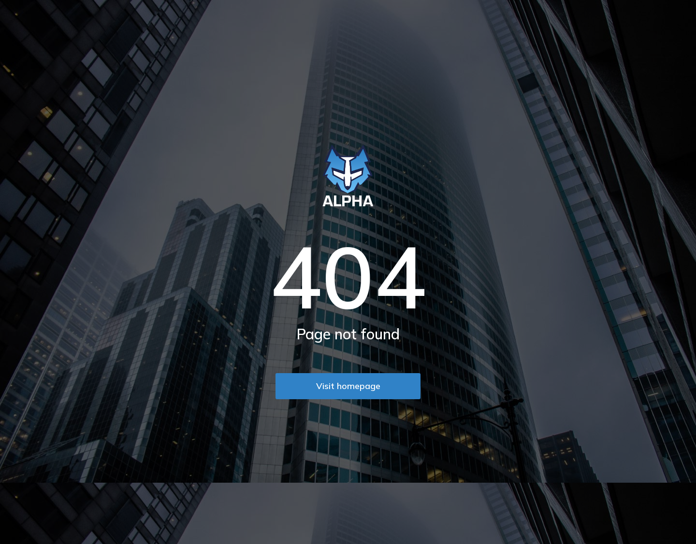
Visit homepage (348, 385)
